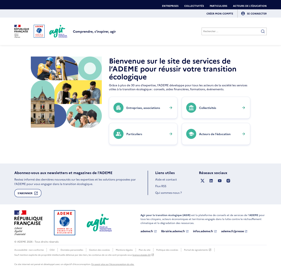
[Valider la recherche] (263, 31)
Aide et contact (166, 179)
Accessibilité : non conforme (29, 249)
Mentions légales (124, 249)
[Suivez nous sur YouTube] (220, 180)
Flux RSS (160, 186)
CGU (52, 249)
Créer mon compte (219, 13)
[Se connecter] (257, 13)
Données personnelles (72, 249)
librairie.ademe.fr (175, 231)
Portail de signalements (197, 250)
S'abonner (28, 194)
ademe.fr (148, 231)
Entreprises (170, 6)
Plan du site (144, 249)
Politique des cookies (167, 249)
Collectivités (194, 6)
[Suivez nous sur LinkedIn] (211, 181)
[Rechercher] (234, 31)
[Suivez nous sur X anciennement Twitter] (202, 181)
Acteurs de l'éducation (250, 6)
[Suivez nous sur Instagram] (228, 181)
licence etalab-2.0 (143, 254)
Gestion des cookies (99, 249)
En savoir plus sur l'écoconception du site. (112, 264)
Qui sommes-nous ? (168, 193)
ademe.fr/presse (234, 231)
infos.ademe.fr (205, 231)
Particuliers (218, 6)
